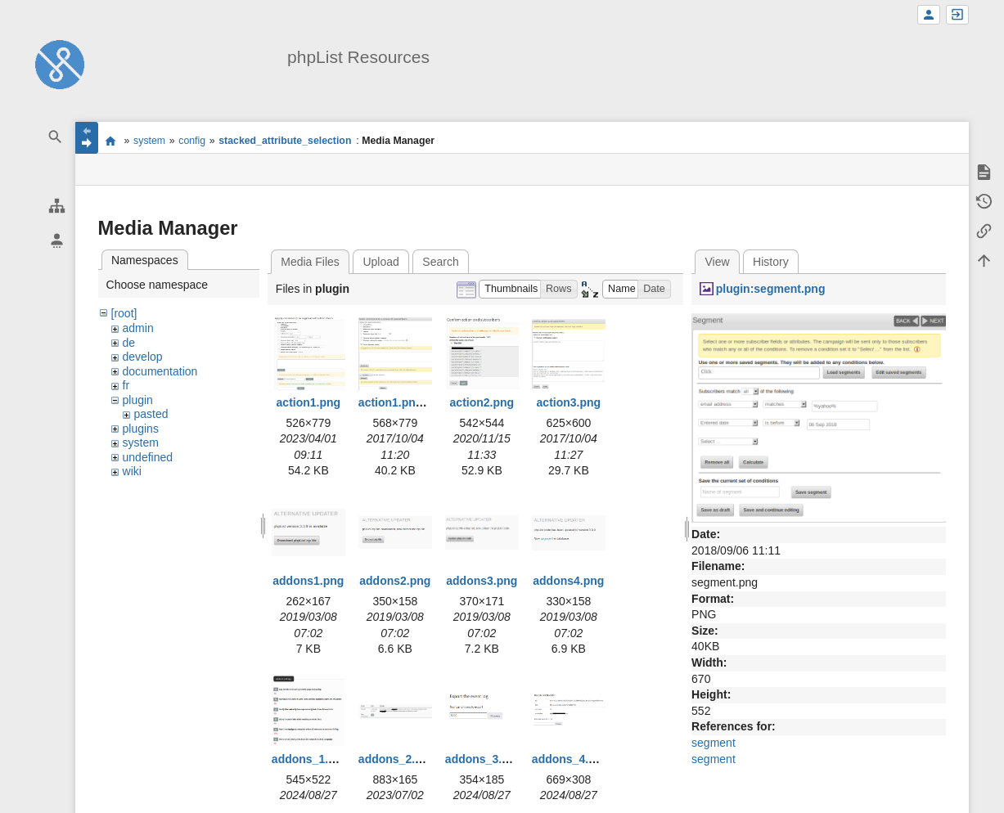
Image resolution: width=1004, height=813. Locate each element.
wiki (132, 471)
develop (143, 356)
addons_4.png (571, 759)
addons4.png (568, 580)
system (149, 140)
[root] (124, 313)
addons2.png (394, 580)
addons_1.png (310, 759)
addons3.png (481, 580)
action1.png (309, 402)
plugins (141, 428)
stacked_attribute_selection (284, 140)
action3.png (569, 402)
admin (138, 328)
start (110, 141)
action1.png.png (402, 402)
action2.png (482, 402)
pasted (151, 413)
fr (126, 385)
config (191, 140)
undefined (148, 457)
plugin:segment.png (771, 288)
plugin (138, 399)
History (771, 261)
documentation (160, 371)
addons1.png (308, 580)
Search (440, 261)
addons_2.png (397, 759)
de (129, 342)
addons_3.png (484, 759)
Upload (380, 261)
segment (713, 742)
